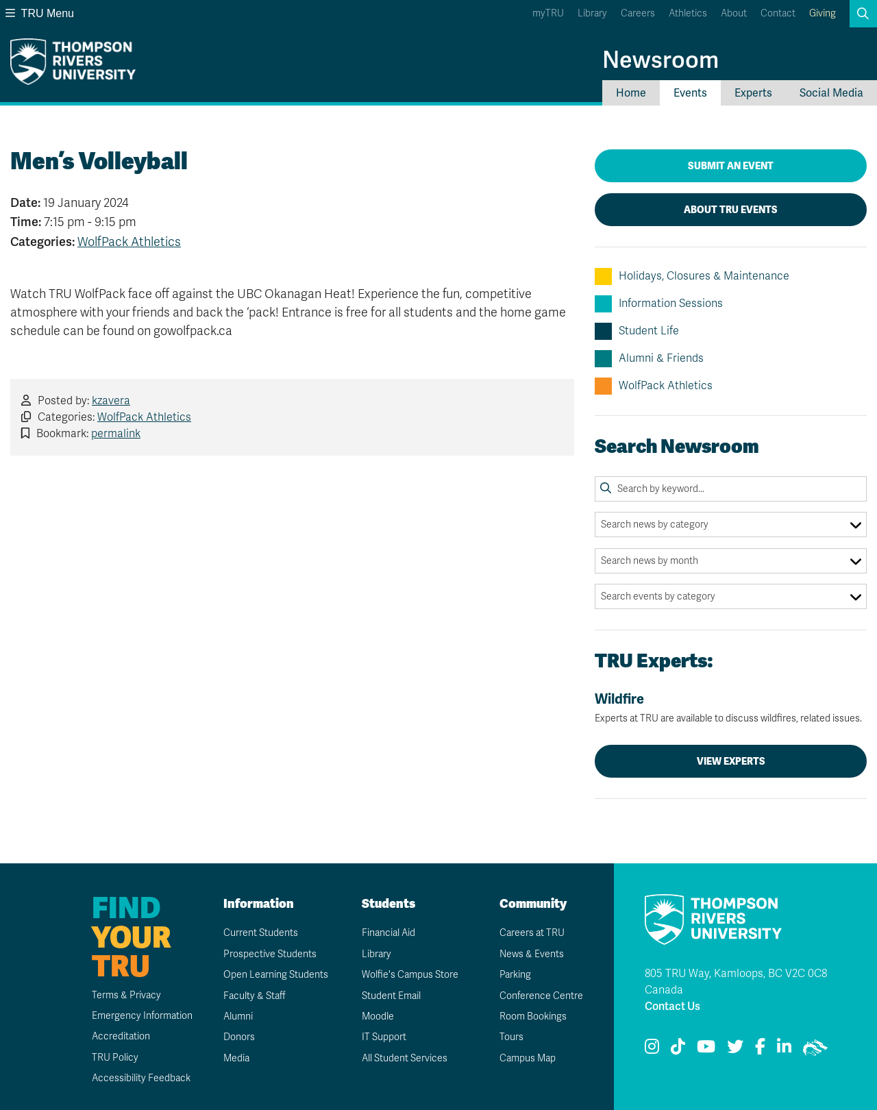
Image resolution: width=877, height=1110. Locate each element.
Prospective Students (270, 954)
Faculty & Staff (254, 996)
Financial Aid (388, 933)
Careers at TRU (532, 933)
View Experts (731, 761)
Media (236, 1058)
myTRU (548, 13)
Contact (778, 13)
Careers (638, 13)
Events (690, 93)
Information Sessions (659, 303)
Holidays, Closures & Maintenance (692, 276)
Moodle (378, 1016)
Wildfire (731, 708)
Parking (515, 975)
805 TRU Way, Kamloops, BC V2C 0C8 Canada (736, 982)
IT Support (384, 1037)
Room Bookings (533, 1016)
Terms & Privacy (126, 995)
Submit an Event (731, 166)
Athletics (688, 13)
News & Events (531, 954)
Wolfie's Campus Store (410, 975)
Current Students (260, 933)
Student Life (637, 331)
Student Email (391, 996)
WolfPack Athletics (129, 241)
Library (592, 13)
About (734, 13)
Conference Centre (541, 996)
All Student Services (404, 1058)
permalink (115, 434)
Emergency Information (142, 1016)
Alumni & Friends (649, 358)
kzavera (111, 401)
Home (631, 93)
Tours (511, 1037)
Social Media (831, 93)
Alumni (238, 1016)
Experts (753, 93)
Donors (239, 1037)
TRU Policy (115, 1057)
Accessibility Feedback (141, 1078)
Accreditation (121, 1036)
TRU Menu (39, 13)
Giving (822, 13)
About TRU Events (731, 210)
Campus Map (527, 1058)
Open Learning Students (275, 975)
